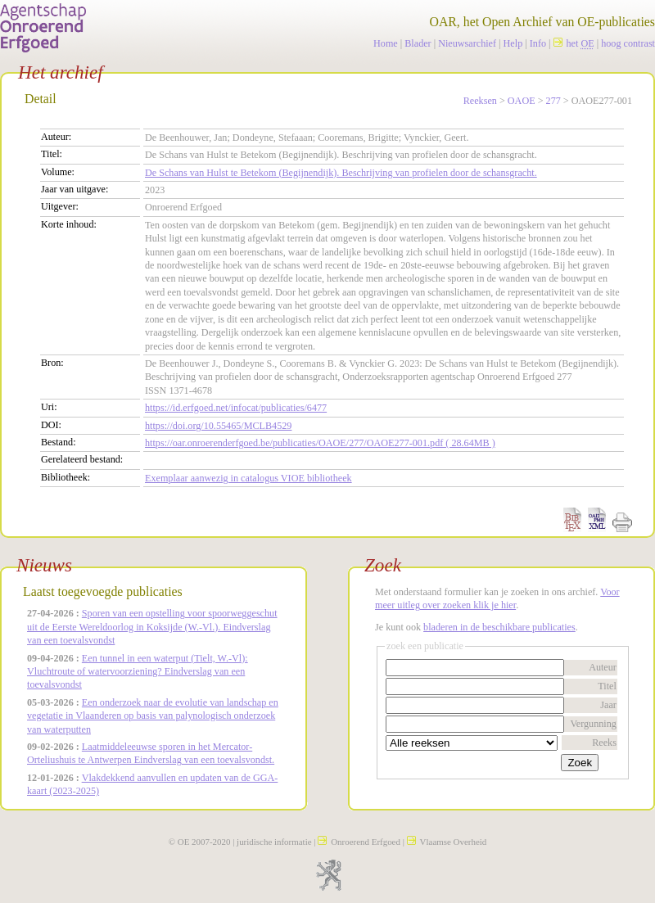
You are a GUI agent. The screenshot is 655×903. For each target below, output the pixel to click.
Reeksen (480, 100)
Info (538, 43)
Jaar (608, 705)
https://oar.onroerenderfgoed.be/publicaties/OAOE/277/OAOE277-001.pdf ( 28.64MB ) (320, 443)
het (573, 43)
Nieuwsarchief (467, 43)
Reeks (604, 742)
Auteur (603, 667)
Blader (417, 43)
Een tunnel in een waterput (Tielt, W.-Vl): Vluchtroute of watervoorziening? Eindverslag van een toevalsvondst (137, 671)
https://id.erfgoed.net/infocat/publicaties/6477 (236, 407)
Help (513, 43)
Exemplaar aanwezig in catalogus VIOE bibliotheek (248, 478)
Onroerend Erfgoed (359, 842)
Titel (607, 686)
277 (553, 100)
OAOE (521, 100)
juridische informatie (274, 842)
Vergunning (593, 723)
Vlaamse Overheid (447, 842)
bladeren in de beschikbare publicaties (499, 627)
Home (385, 43)
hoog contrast (628, 43)
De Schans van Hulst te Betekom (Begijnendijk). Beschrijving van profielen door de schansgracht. (341, 172)
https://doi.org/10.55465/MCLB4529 (218, 425)
